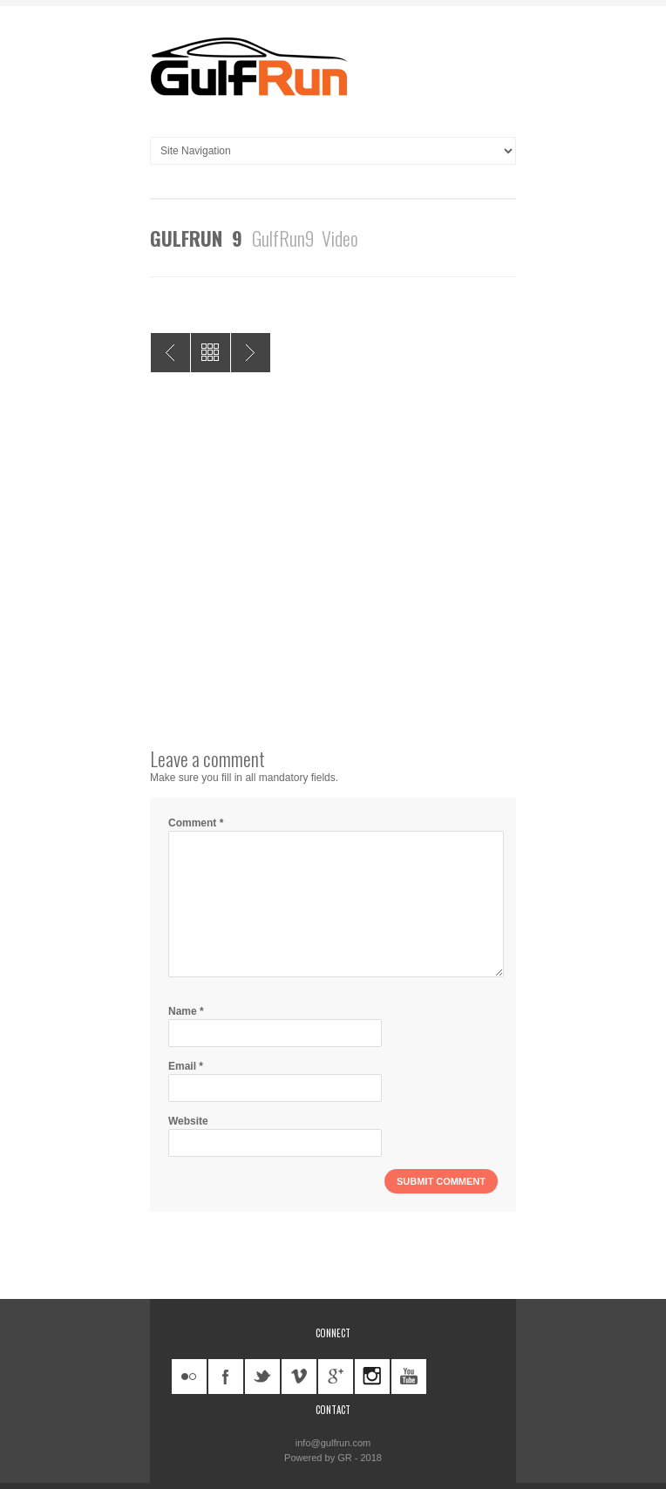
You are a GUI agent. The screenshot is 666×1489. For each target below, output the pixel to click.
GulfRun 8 (170, 352)
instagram (372, 1376)
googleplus (335, 1376)
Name (186, 1011)
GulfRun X (250, 352)
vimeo (299, 1376)
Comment (195, 823)
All (210, 352)
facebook (225, 1376)
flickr (189, 1376)
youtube (408, 1376)
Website (188, 1121)
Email (185, 1066)
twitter (262, 1376)
